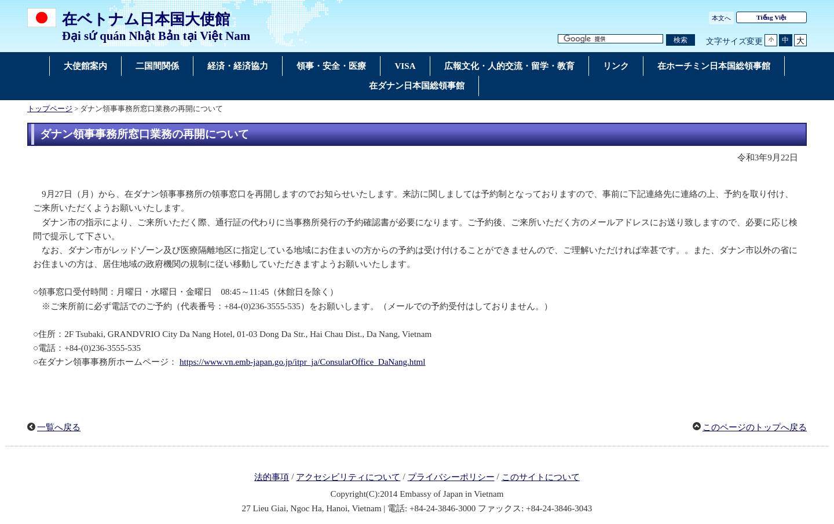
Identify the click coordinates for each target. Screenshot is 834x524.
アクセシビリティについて (348, 477)
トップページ (49, 109)
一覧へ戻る (59, 427)
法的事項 (271, 477)
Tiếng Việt (771, 17)
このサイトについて (541, 477)
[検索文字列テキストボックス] (610, 39)
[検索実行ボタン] (680, 40)
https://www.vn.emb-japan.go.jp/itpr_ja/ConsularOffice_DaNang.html (303, 362)
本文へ (721, 17)
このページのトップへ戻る (755, 427)
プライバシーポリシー (451, 477)
